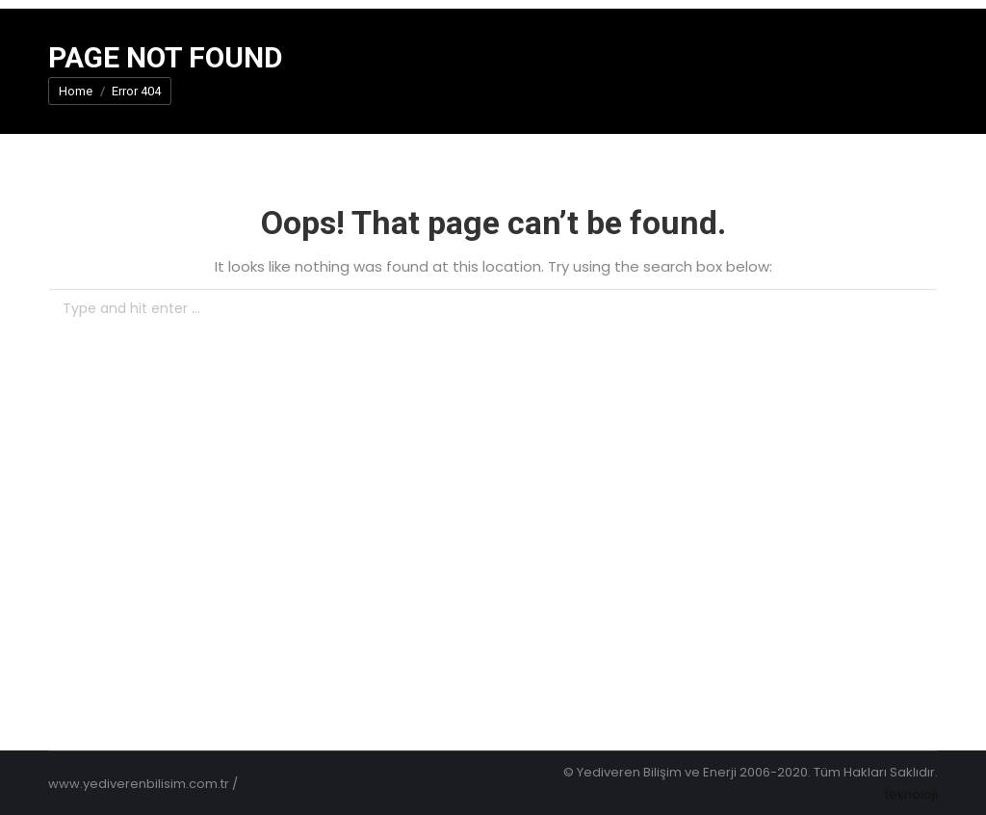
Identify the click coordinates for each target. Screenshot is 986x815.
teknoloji (911, 794)
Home (75, 91)
